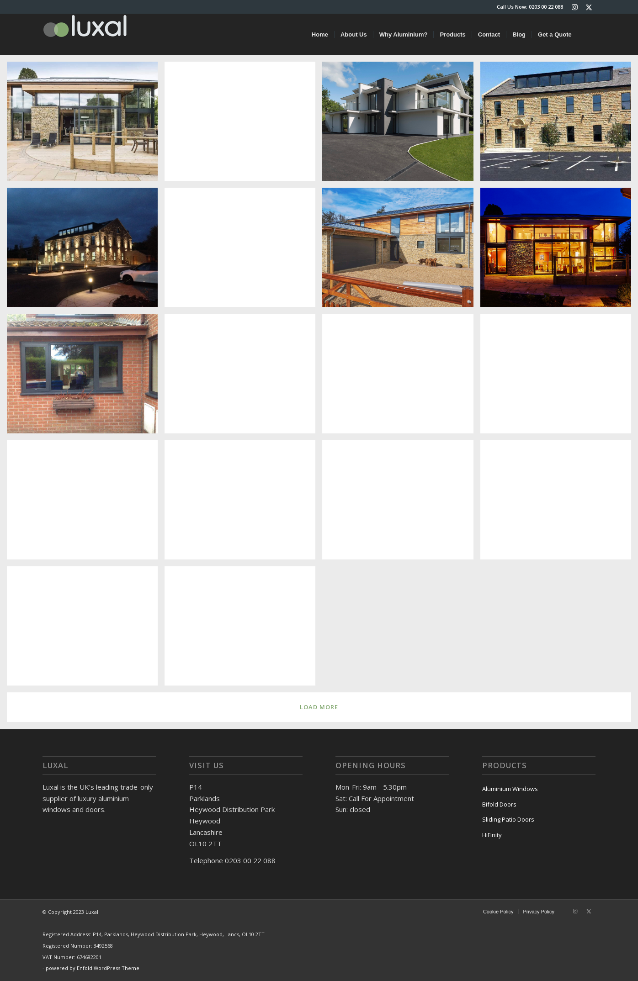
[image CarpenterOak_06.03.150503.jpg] (559, 251)
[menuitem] (320, 34)
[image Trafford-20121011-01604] (86, 629)
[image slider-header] (86, 125)
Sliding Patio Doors (508, 819)
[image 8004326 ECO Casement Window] (86, 377)
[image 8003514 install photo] (401, 503)
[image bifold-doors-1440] (243, 125)
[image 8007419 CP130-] (401, 377)
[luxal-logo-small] (85, 34)
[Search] (586, 34)
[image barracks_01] (559, 125)
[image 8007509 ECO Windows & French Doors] (243, 377)
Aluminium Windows (510, 789)
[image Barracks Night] (86, 251)
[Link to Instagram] (574, 7)
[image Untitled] (559, 503)
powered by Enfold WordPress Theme (92, 968)
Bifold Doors (499, 804)
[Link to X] (588, 7)
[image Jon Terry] (243, 251)
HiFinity (492, 835)
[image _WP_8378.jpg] (401, 251)
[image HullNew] (243, 629)
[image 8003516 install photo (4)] (243, 503)
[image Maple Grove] (401, 125)
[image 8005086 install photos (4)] (86, 503)
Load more (319, 707)
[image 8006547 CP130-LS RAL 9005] (559, 377)
